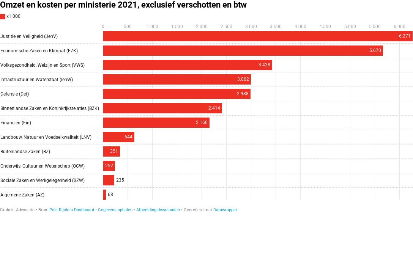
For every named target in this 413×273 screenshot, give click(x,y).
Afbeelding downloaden (158, 209)
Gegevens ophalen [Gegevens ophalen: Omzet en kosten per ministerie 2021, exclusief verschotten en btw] (115, 209)
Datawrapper (225, 209)
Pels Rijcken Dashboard (71, 209)
